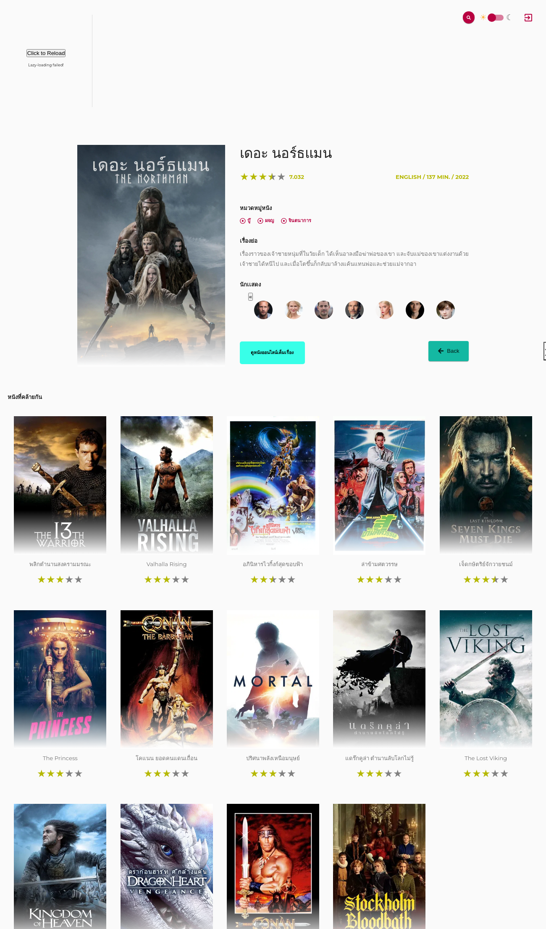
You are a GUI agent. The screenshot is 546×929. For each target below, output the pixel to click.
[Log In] (528, 18)
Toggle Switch (492, 18)
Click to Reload (46, 53)
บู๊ (245, 220)
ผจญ (265, 220)
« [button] (250, 297)
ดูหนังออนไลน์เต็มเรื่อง (272, 352)
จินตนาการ (296, 220)
